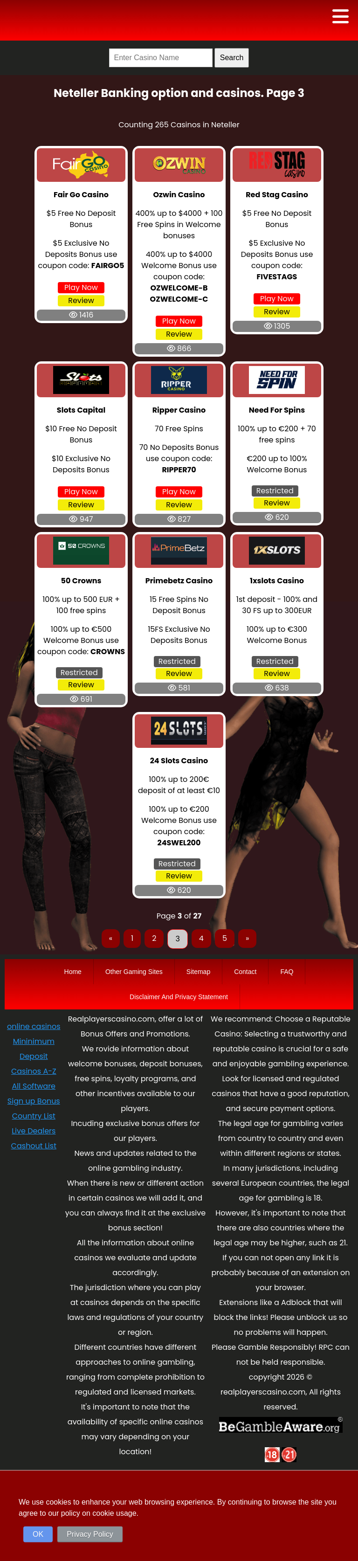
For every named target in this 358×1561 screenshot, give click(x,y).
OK (38, 1534)
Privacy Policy (90, 1534)
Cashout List (33, 1145)
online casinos (33, 1026)
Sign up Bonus (33, 1101)
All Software (33, 1086)
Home (73, 971)
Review (81, 300)
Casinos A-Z (33, 1071)
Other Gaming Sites (134, 971)
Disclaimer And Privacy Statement (179, 997)
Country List (33, 1116)
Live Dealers (33, 1131)
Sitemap (198, 971)
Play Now (81, 287)
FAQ (286, 971)
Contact (245, 971)
